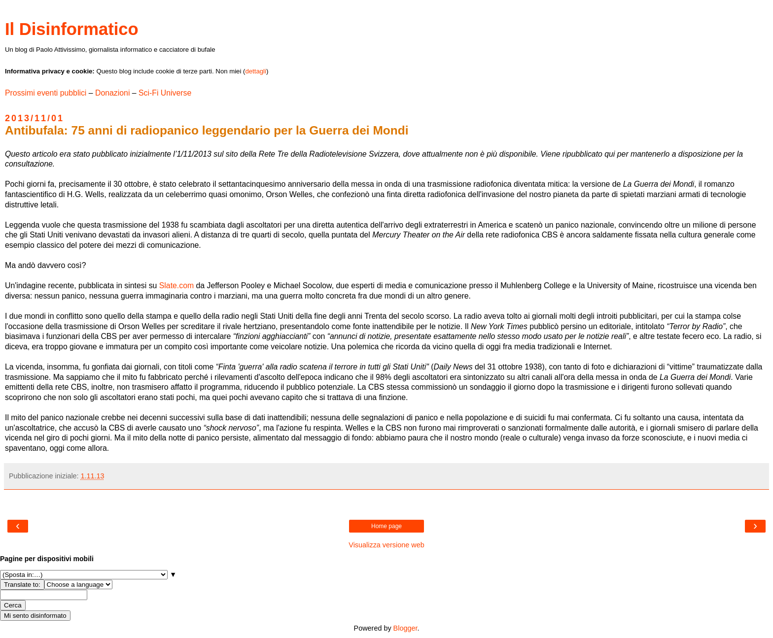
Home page (386, 526)
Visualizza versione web (386, 545)
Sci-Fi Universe (165, 93)
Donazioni (112, 93)
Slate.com (176, 285)
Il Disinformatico (72, 29)
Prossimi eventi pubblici (45, 93)
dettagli (255, 71)
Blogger (405, 628)
